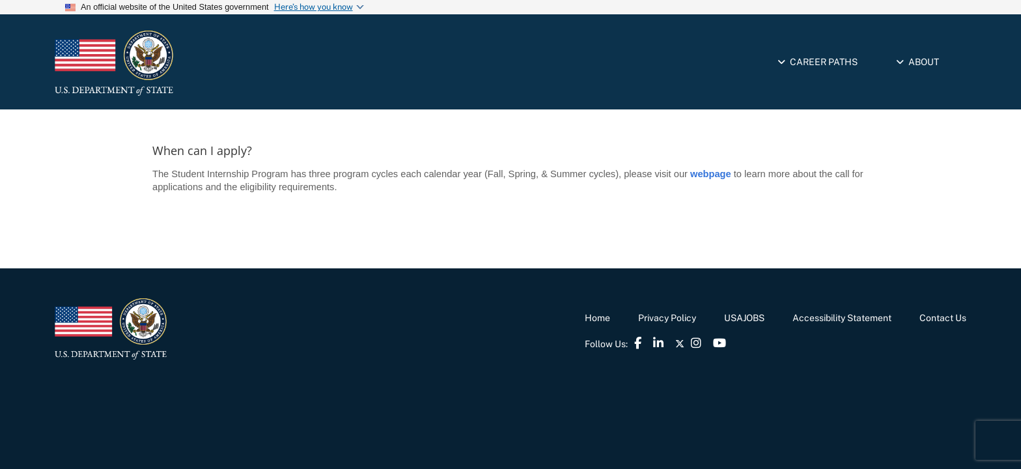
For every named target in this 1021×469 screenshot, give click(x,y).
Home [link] (597, 318)
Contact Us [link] (942, 318)
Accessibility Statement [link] (841, 318)
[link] (169, 63)
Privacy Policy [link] (667, 318)
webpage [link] (710, 174)
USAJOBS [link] (744, 318)
